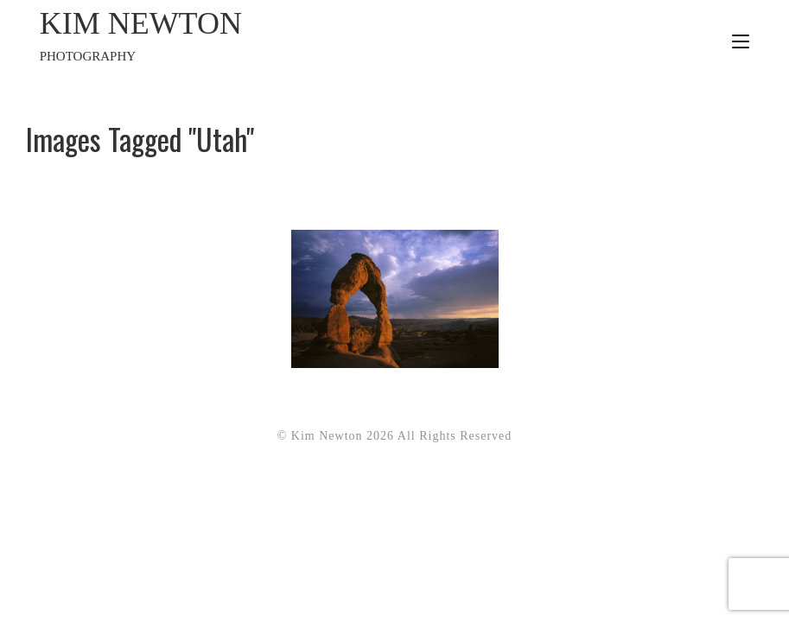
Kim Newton (217, 36)
